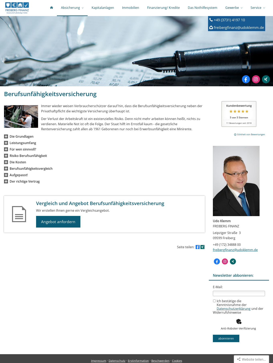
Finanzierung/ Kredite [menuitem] (163, 7)
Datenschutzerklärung (234, 308)
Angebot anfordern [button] (58, 221)
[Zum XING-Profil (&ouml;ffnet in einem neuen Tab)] (266, 79)
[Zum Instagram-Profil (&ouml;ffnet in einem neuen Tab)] (256, 79)
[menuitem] (51, 8)
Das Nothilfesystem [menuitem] (202, 7)
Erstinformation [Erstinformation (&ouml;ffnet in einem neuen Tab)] (138, 361)
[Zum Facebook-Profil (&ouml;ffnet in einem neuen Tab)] (246, 79)
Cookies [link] (177, 361)
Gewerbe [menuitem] (232, 7)
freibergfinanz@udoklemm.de (235, 250)
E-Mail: (218, 287)
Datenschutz (117, 361)
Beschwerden (160, 361)
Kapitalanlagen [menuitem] (103, 7)
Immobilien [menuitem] (130, 7)
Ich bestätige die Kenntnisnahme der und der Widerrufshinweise (238, 307)
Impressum (98, 361)
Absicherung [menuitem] (70, 7)
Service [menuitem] (256, 7)
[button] (21, 136)
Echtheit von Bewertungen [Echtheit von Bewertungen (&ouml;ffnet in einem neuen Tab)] (251, 134)
